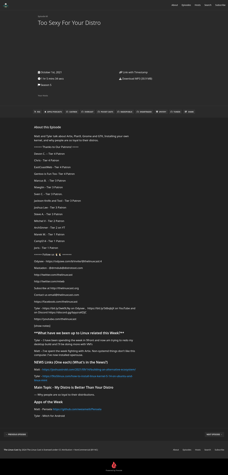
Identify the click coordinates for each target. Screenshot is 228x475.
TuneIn (175, 112)
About (175, 4)
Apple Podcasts (53, 112)
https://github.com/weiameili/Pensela (77, 409)
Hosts (198, 4)
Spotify (161, 112)
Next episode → (214, 434)
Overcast (87, 112)
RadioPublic (124, 112)
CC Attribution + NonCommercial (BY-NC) (78, 449)
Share (189, 112)
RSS (37, 112)
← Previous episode (16, 434)
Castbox (71, 112)
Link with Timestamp (133, 72)
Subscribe (220, 4)
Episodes (186, 4)
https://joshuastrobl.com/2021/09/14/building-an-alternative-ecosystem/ (89, 369)
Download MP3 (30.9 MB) (135, 78)
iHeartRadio (144, 112)
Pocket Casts (105, 112)
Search (207, 4)
